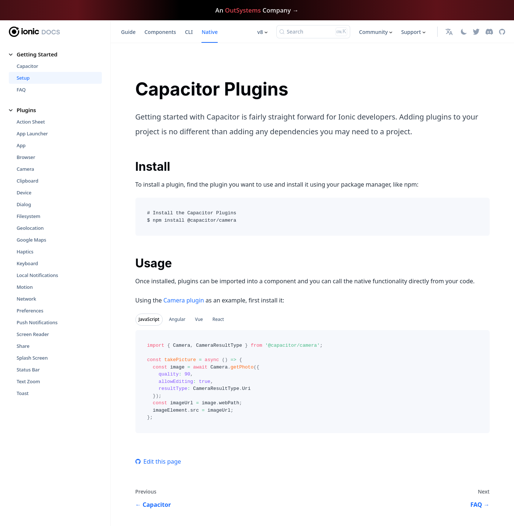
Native (209, 31)
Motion (25, 287)
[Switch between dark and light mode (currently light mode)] (464, 32)
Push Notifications (37, 322)
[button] (450, 32)
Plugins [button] (26, 110)
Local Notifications (37, 275)
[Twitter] (476, 32)
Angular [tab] (177, 319)
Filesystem (28, 216)
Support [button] (411, 31)
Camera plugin (183, 300)
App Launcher (32, 133)
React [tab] (218, 319)
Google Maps (31, 239)
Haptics (25, 251)
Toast (22, 393)
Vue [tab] (199, 319)
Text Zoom (28, 381)
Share (23, 346)
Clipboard (27, 180)
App (21, 145)
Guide (128, 31)
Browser (26, 157)
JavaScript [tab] (149, 319)
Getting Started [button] (37, 54)
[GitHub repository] (502, 32)
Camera (25, 169)
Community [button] (373, 31)
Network (26, 298)
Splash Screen (32, 357)
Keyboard (27, 263)
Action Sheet (31, 121)
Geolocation (30, 228)
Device (24, 192)
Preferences (30, 310)
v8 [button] (260, 31)
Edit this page (158, 461)
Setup (23, 78)
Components (160, 31)
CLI (189, 31)
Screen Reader (33, 334)
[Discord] (489, 32)
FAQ (21, 89)
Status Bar (28, 369)
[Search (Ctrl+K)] (313, 31)
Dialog (24, 204)
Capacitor (27, 66)
